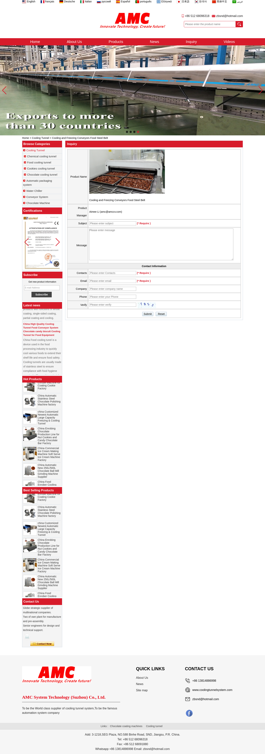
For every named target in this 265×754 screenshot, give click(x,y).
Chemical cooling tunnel (41, 156)
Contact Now (42, 643)
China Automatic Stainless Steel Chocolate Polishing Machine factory (49, 402)
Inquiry (191, 42)
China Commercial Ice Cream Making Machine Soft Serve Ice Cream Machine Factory (49, 456)
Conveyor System (37, 196)
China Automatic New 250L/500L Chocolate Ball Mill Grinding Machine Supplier (48, 473)
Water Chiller (34, 190)
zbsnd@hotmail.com (229, 16)
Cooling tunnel (154, 726)
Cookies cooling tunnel (41, 168)
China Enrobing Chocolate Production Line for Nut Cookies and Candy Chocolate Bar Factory (48, 438)
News (154, 42)
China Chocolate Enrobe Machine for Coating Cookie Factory (49, 386)
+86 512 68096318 (197, 16)
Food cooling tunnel (39, 162)
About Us (74, 42)
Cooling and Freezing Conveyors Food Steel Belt (117, 200)
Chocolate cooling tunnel (42, 174)
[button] (127, 132)
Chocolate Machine (38, 203)
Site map (142, 690)
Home (35, 42)
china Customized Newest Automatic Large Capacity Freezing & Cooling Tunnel (49, 419)
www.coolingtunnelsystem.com (212, 689)
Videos (229, 42)
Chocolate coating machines (126, 726)
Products (116, 42)
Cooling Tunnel (40, 137)
